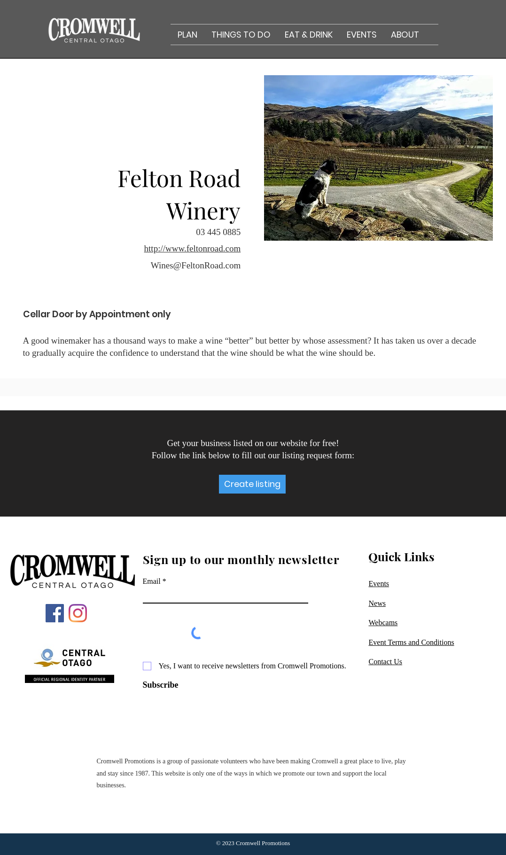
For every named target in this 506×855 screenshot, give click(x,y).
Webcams (383, 623)
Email (152, 581)
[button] (187, 34)
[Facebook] (55, 613)
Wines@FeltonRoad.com (196, 265)
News (377, 603)
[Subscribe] (169, 685)
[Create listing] (252, 484)
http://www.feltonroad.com (192, 248)
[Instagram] (78, 613)
